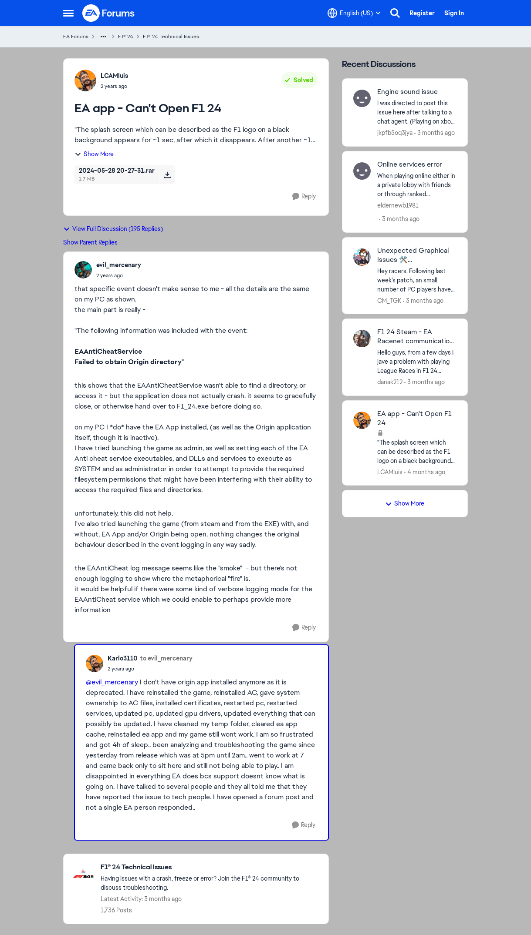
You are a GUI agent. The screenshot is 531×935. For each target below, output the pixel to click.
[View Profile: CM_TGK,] (362, 257)
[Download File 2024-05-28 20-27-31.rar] (167, 174)
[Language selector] (354, 13)
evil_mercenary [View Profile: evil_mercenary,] (118, 265)
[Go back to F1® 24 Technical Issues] (210, 867)
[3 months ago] (434, 132)
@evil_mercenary (112, 682)
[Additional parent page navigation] (103, 36)
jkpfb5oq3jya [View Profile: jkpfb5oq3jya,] (395, 133)
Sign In (454, 13)
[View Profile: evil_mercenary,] (83, 269)
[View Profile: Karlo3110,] (94, 663)
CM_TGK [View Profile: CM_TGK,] (389, 300)
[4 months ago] (424, 471)
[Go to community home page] (108, 13)
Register (422, 13)
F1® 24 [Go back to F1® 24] (125, 36)
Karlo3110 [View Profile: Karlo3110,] (123, 658)
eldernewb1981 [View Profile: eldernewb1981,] (398, 205)
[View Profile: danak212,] (362, 338)
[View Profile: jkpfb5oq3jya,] (362, 98)
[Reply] (304, 196)
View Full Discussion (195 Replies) (113, 229)
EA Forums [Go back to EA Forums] (75, 36)
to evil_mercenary (166, 658)
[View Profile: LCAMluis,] (85, 80)
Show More (94, 154)
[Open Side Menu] (68, 13)
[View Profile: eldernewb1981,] (362, 171)
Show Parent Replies (90, 242)
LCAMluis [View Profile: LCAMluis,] (114, 76)
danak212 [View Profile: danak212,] (389, 382)
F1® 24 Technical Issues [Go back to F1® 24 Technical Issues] (171, 36)
